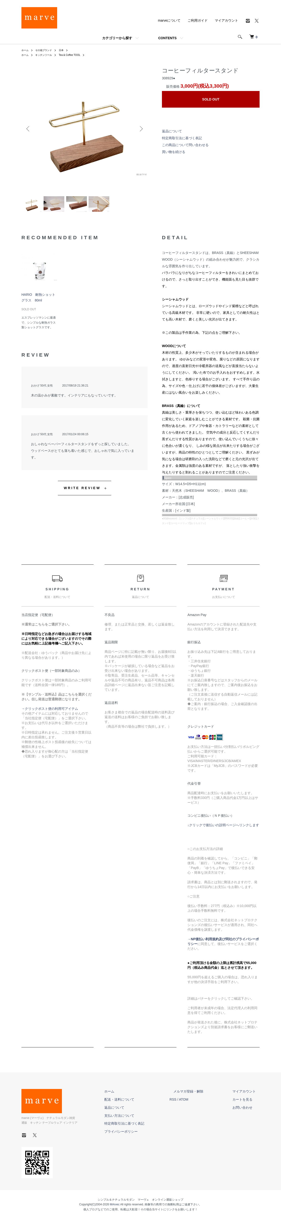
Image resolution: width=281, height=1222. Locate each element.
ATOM (199, 1102)
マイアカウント (226, 20)
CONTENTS (167, 38)
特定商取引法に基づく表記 (182, 138)
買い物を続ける (173, 152)
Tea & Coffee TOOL (76, 55)
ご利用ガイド (198, 20)
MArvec (115, 1207)
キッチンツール (47, 55)
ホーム (25, 50)
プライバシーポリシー (140, 1134)
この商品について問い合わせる (185, 145)
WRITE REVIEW (82, 491)
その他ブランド (47, 50)
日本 (66, 50)
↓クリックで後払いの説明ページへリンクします (223, 828)
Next (140, 128)
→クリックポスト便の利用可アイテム (49, 711)
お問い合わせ (246, 1110)
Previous (28, 128)
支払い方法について (138, 1118)
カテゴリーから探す (117, 38)
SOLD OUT (210, 99)
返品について (172, 131)
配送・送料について (138, 1102)
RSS (188, 1102)
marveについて (169, 20)
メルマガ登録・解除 (200, 1094)
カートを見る (246, 1102)
